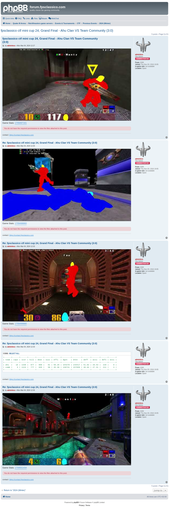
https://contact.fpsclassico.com (21, 135)
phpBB (76, 502)
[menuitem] (18, 18)
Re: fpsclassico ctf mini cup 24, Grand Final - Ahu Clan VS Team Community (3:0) (49, 142)
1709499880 (21, 323)
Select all (14, 353)
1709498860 (21, 223)
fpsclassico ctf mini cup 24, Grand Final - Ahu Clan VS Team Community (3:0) (57, 30)
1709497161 (21, 123)
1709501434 (21, 467)
